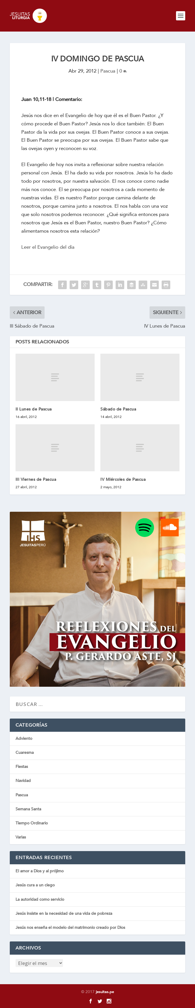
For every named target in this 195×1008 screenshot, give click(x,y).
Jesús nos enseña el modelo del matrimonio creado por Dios (70, 927)
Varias (21, 837)
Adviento (24, 738)
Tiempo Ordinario (32, 823)
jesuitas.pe (105, 992)
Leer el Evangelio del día (47, 247)
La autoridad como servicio (40, 899)
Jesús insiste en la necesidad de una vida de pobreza (64, 913)
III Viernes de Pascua (36, 479)
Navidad (23, 780)
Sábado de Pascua (118, 409)
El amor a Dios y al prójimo (40, 871)
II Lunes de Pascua (34, 409)
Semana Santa (28, 809)
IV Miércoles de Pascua (123, 479)
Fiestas (22, 766)
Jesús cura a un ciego (35, 885)
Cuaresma (25, 752)
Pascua (107, 71)
